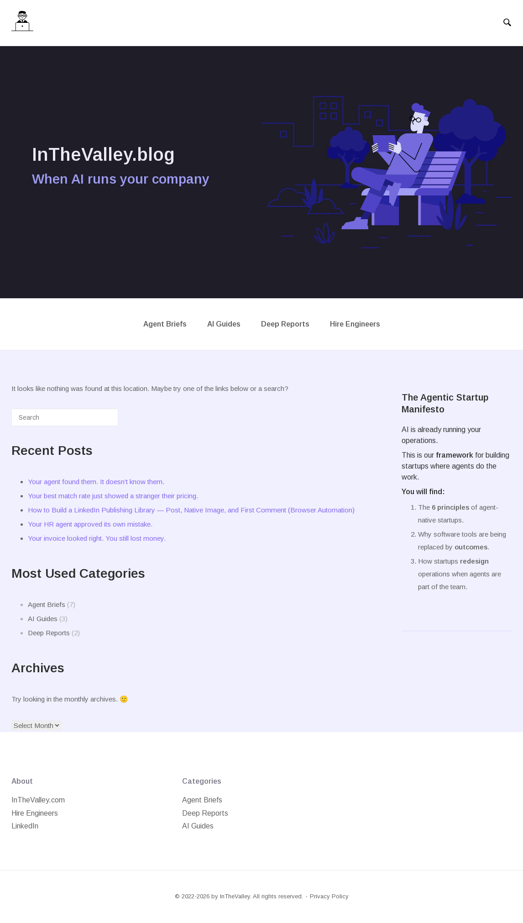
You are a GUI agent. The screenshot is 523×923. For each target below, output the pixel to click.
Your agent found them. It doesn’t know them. (96, 481)
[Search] (97, 421)
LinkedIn (24, 826)
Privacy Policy (329, 896)
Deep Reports (285, 324)
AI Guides (224, 324)
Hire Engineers (355, 324)
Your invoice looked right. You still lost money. (97, 538)
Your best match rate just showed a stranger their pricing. (113, 496)
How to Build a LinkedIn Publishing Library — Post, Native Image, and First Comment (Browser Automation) (191, 510)
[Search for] (64, 417)
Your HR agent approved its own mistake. (90, 524)
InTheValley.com (38, 800)
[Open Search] (507, 22)
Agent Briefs (165, 324)
